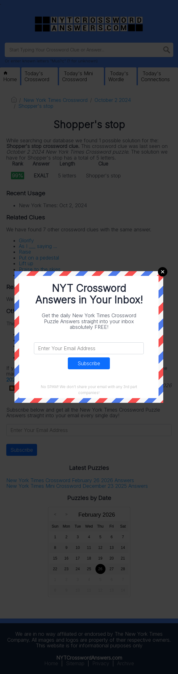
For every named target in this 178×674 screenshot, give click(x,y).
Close (162, 271)
